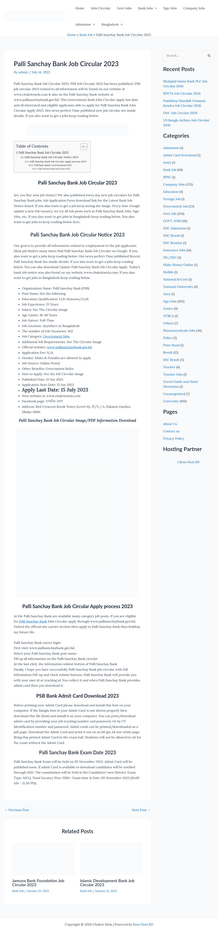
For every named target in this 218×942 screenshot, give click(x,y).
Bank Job (86, 35)
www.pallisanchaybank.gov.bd (69, 347)
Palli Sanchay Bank (33, 621)
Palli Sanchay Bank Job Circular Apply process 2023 (58, 161)
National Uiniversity (178, 287)
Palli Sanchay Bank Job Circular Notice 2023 (51, 157)
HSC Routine (173, 243)
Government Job (175, 206)
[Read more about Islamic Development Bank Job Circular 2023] (111, 858)
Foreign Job (171, 199)
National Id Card (175, 279)
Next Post (141, 809)
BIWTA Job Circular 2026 (182, 93)
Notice (168, 308)
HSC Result (171, 235)
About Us (170, 424)
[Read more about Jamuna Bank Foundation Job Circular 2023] (43, 858)
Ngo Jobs (170, 8)
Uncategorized (174, 394)
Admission (85, 24)
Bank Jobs (147, 8)
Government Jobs (56, 336)
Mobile (168, 272)
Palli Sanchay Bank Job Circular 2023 (43, 152)
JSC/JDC (170, 257)
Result (168, 352)
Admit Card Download (180, 155)
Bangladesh (112, 24)
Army (167, 162)
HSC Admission (174, 228)
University (171, 401)
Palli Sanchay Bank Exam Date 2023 (54, 168)
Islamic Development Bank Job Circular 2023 (107, 882)
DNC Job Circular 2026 (180, 113)
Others (168, 323)
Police (167, 338)
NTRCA (168, 316)
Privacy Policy (173, 438)
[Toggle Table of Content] (81, 146)
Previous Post (16, 809)
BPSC (167, 177)
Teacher (169, 367)
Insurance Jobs (174, 250)
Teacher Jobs (173, 374)
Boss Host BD (189, 462)
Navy (167, 294)
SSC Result (171, 360)
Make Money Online (178, 265)
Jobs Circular (100, 8)
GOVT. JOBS (172, 221)
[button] (155, 8)
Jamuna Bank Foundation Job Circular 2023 (38, 882)
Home (79, 8)
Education (170, 192)
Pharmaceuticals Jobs (179, 330)
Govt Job (169, 213)
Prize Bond (171, 345)
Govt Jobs (124, 8)
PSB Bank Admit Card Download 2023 (53, 165)
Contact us (171, 431)
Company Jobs (194, 8)
